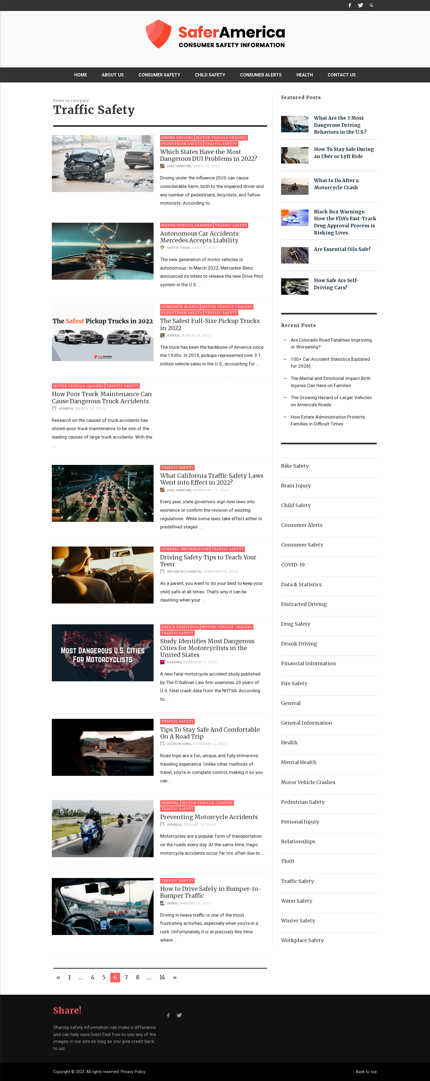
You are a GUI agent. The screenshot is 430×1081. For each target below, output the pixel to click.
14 (162, 977)
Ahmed (173, 335)
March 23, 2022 (196, 335)
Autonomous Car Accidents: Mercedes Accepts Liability (200, 237)
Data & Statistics (180, 627)
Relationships (298, 841)
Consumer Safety (302, 545)
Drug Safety (295, 624)
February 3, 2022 (200, 662)
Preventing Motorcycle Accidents (209, 817)
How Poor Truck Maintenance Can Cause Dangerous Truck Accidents (102, 397)
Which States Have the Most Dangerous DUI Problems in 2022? (208, 155)
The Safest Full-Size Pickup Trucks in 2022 (210, 324)
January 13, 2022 (195, 903)
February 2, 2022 (210, 744)
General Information (185, 549)
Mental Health (298, 762)
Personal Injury (300, 822)
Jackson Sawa (179, 744)
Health (289, 742)
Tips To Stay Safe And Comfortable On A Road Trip (210, 733)
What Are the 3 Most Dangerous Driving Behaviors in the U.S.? (340, 125)
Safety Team (178, 248)
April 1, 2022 (204, 248)
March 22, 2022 (90, 408)
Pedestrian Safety (181, 144)
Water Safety (296, 901)
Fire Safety (294, 683)
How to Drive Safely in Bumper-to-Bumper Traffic (210, 892)
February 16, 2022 (220, 571)
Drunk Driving (177, 138)
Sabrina (174, 662)
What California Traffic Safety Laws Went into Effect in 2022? (211, 479)
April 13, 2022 (206, 166)
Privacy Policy (133, 1071)
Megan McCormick (184, 571)
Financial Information (308, 663)
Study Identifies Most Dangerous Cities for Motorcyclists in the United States (207, 648)
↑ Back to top (365, 1071)
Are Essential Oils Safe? (342, 249)
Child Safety (296, 505)
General (170, 803)
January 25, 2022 (199, 824)
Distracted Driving (304, 604)
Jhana (172, 903)
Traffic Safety (221, 144)
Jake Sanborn (179, 166)
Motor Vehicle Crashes (221, 138)
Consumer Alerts (180, 307)
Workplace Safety (302, 940)
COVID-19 (293, 565)
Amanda (66, 408)
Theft (288, 861)
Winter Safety (298, 920)
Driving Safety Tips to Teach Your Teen (208, 561)
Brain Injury (296, 485)
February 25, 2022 (211, 490)
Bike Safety (295, 466)
